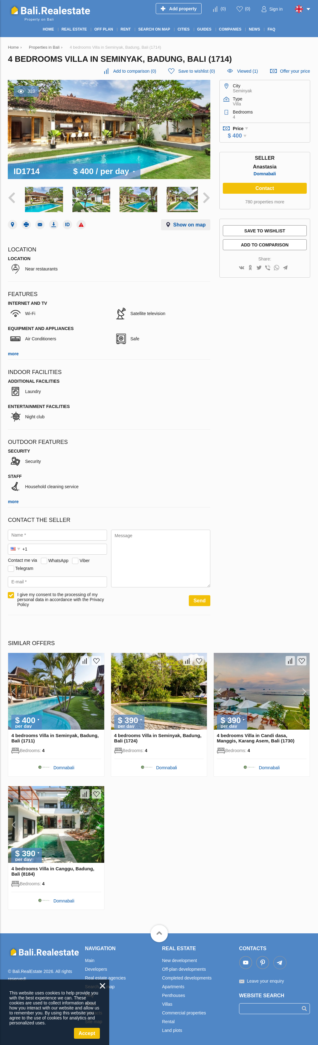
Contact (265, 188)
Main (89, 958)
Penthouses (173, 993)
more (13, 351)
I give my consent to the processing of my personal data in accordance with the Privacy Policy (60, 597)
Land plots (172, 1028)
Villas (167, 1002)
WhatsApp (58, 558)
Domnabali (265, 173)
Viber (85, 558)
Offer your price (295, 71)
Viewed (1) (247, 71)
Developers (96, 967)
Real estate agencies (105, 976)
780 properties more (264, 201)
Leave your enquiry (265, 979)
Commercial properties (184, 1011)
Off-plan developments (184, 967)
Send (199, 598)
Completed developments (187, 976)
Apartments (173, 984)
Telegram (24, 566)
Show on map (189, 223)
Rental (168, 1019)
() (223, 8)
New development (179, 958)
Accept (87, 1033)
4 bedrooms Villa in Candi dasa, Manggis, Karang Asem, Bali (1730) (256, 736)
